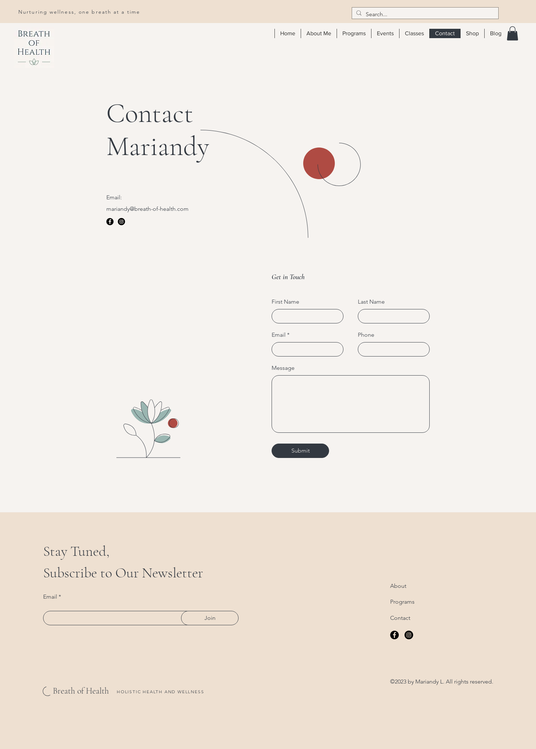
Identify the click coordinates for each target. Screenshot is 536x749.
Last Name (371, 302)
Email (279, 335)
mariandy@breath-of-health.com (147, 208)
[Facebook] (110, 221)
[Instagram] (121, 221)
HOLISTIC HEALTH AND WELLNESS (160, 691)
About (398, 585)
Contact (400, 617)
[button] (512, 33)
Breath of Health (81, 691)
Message (283, 368)
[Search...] (424, 14)
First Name (285, 302)
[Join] (210, 618)
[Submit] (300, 451)
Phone (366, 335)
